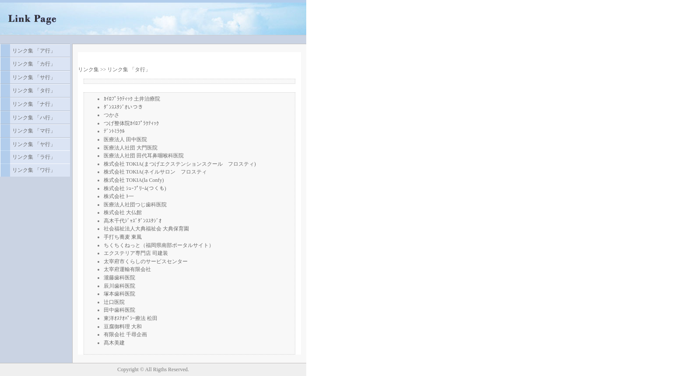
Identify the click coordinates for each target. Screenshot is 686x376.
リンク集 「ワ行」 (34, 170)
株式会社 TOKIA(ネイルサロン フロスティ (155, 172)
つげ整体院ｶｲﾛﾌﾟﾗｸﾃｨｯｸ (131, 123)
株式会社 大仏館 (123, 212)
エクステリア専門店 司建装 (136, 253)
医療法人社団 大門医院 (131, 148)
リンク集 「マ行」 (34, 131)
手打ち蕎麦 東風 (123, 237)
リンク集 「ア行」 (34, 51)
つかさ (111, 115)
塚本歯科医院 (119, 294)
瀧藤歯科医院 (119, 278)
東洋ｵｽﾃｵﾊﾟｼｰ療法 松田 (131, 318)
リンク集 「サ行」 (34, 77)
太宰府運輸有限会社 (127, 269)
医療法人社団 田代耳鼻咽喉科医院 (144, 156)
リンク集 (88, 69)
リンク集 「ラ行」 (34, 157)
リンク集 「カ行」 (34, 64)
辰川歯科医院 (119, 286)
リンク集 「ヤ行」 (34, 144)
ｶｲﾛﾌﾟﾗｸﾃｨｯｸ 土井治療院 (132, 99)
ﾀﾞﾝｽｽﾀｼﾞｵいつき (123, 107)
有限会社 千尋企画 (125, 334)
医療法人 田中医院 (125, 139)
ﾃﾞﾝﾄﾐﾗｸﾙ (114, 131)
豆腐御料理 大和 (123, 327)
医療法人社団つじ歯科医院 (135, 205)
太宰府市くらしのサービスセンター (146, 261)
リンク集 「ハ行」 (34, 118)
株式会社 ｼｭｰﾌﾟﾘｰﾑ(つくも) (135, 188)
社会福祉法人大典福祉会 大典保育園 (146, 229)
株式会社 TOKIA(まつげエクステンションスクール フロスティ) (180, 164)
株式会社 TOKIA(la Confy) (134, 180)
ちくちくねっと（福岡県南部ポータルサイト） (159, 245)
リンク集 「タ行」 (34, 90)
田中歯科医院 (119, 310)
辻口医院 (114, 302)
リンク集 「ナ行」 (34, 104)
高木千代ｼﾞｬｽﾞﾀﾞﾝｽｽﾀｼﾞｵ (132, 221)
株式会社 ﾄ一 (119, 196)
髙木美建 (114, 343)
